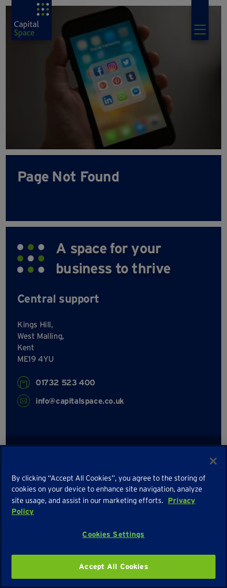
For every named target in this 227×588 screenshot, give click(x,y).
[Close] (213, 461)
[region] (113, 516)
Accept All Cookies (113, 566)
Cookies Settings (113, 534)
